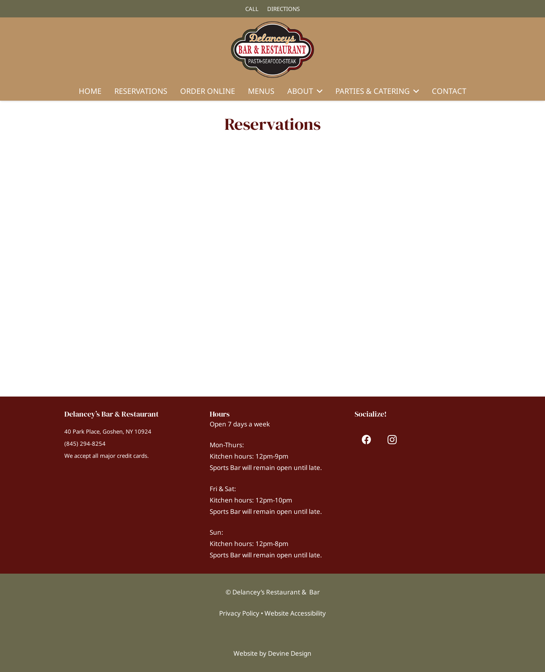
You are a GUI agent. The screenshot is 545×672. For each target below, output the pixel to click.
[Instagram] (392, 440)
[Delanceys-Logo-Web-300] (273, 49)
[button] (317, 91)
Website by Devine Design (272, 653)
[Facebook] (366, 440)
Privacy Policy (239, 613)
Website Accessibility (295, 613)
